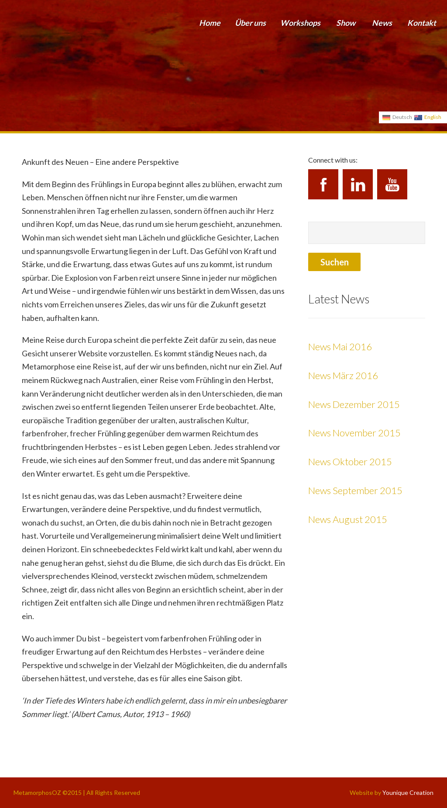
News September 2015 (355, 490)
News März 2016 (343, 375)
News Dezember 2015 (354, 404)
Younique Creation (407, 792)
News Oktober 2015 (350, 461)
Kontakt (421, 23)
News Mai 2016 (340, 346)
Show (345, 23)
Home (209, 23)
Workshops (300, 23)
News (382, 23)
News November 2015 (354, 433)
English (432, 117)
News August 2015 (347, 519)
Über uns (250, 23)
